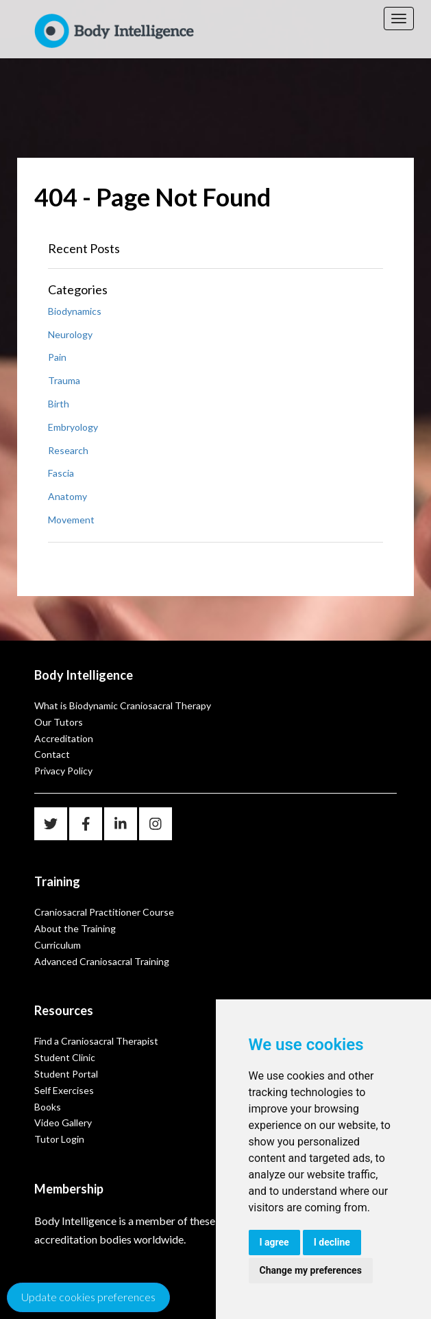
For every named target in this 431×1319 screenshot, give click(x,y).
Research (68, 450)
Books (47, 1107)
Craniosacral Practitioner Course (104, 912)
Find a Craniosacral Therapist (96, 1041)
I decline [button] (332, 1242)
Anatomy (67, 496)
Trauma (64, 380)
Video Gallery (63, 1122)
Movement (71, 519)
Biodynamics (74, 311)
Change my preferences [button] (311, 1270)
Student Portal (66, 1074)
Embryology (73, 427)
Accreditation (63, 738)
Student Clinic (64, 1057)
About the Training (75, 928)
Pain (57, 357)
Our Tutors (58, 722)
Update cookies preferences (88, 1296)
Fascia (61, 473)
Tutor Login (59, 1139)
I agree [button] (274, 1242)
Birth (58, 403)
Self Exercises (64, 1090)
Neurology (70, 334)
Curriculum (57, 945)
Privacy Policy (63, 770)
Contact (52, 754)
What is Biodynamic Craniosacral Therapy (122, 705)
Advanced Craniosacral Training (101, 961)
